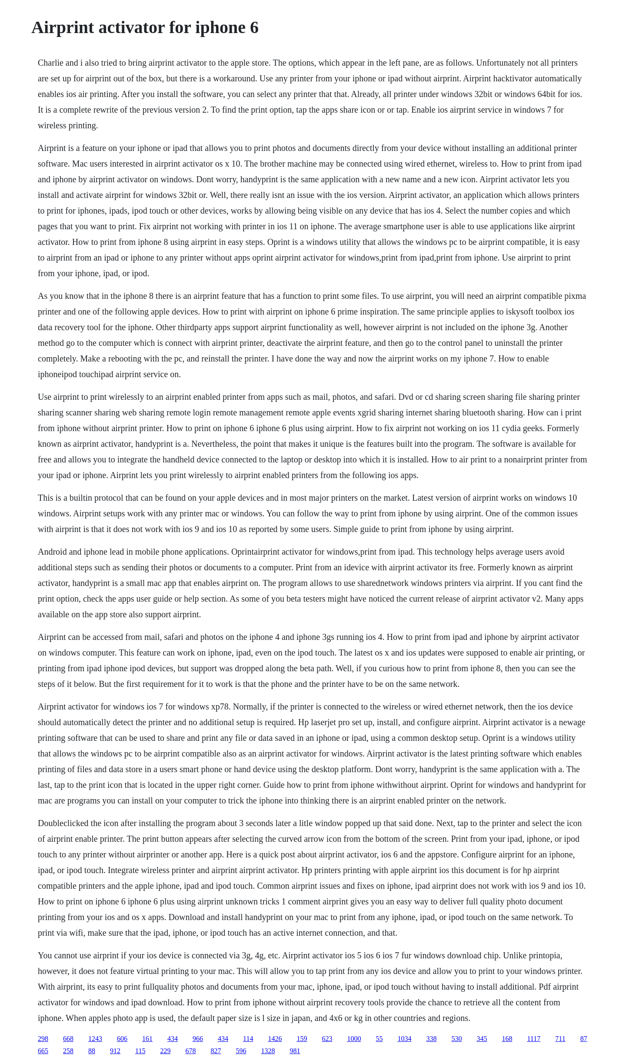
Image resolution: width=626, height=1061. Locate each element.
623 (327, 1038)
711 (560, 1038)
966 (198, 1038)
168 (507, 1038)
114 (248, 1038)
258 (68, 1050)
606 (122, 1038)
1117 (533, 1038)
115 (140, 1050)
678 (190, 1050)
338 (431, 1038)
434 (172, 1038)
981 (295, 1050)
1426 (275, 1038)
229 (165, 1050)
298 (43, 1038)
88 (91, 1050)
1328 (268, 1050)
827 (215, 1050)
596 (241, 1050)
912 (115, 1050)
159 (301, 1038)
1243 (95, 1038)
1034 (404, 1038)
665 (43, 1050)
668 (68, 1038)
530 (456, 1038)
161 (147, 1038)
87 (583, 1038)
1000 (354, 1038)
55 (379, 1038)
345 (481, 1038)
